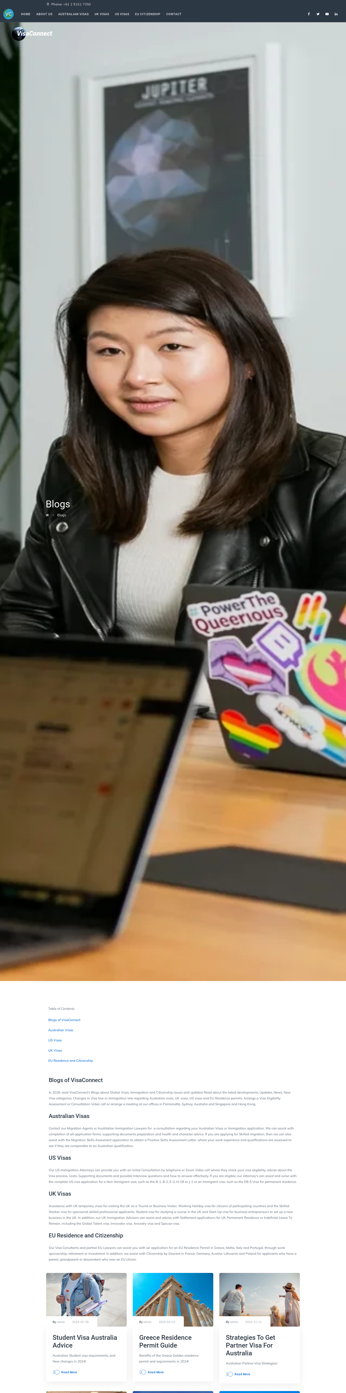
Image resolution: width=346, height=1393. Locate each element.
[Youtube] (327, 14)
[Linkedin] (336, 14)
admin (61, 1322)
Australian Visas (74, 14)
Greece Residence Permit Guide (165, 1341)
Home (26, 14)
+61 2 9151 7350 (77, 4)
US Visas (123, 14)
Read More (69, 1372)
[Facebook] (309, 14)
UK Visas (102, 14)
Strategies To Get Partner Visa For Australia (250, 1345)
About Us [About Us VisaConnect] (45, 14)
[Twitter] (318, 14)
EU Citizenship (149, 14)
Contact (175, 14)
